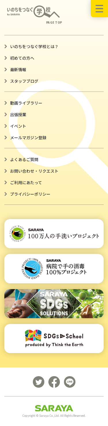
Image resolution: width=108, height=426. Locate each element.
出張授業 (18, 114)
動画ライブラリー (26, 103)
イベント (18, 126)
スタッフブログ (24, 81)
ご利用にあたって (26, 182)
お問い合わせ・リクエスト (34, 171)
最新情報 (18, 69)
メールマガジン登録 (28, 137)
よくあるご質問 (24, 159)
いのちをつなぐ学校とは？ (34, 46)
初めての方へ (22, 58)
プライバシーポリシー (30, 194)
